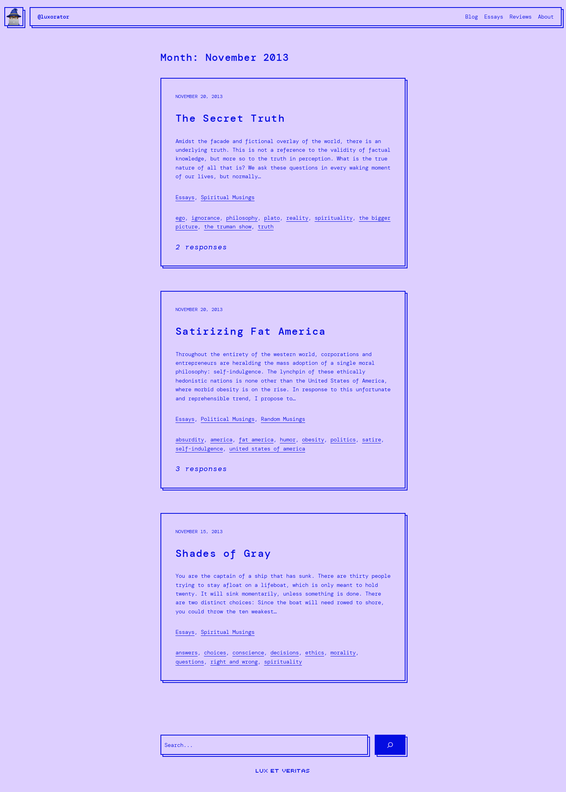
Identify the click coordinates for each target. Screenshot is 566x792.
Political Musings (228, 418)
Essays (184, 197)
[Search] (390, 745)
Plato (272, 217)
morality (343, 652)
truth (266, 226)
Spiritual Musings (228, 197)
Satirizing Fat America (250, 331)
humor (288, 439)
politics (343, 439)
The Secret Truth (230, 118)
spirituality (334, 217)
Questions (189, 661)
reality (297, 217)
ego (180, 217)
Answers (186, 652)
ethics (314, 652)
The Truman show (227, 226)
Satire (371, 439)
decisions (284, 652)
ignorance (205, 217)
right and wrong (234, 661)
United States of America (267, 448)
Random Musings (283, 418)
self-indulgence (199, 448)
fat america (256, 439)
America (221, 439)
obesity (313, 439)
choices (215, 652)
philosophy (242, 217)
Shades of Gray (223, 553)
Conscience (248, 652)
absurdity (189, 439)
